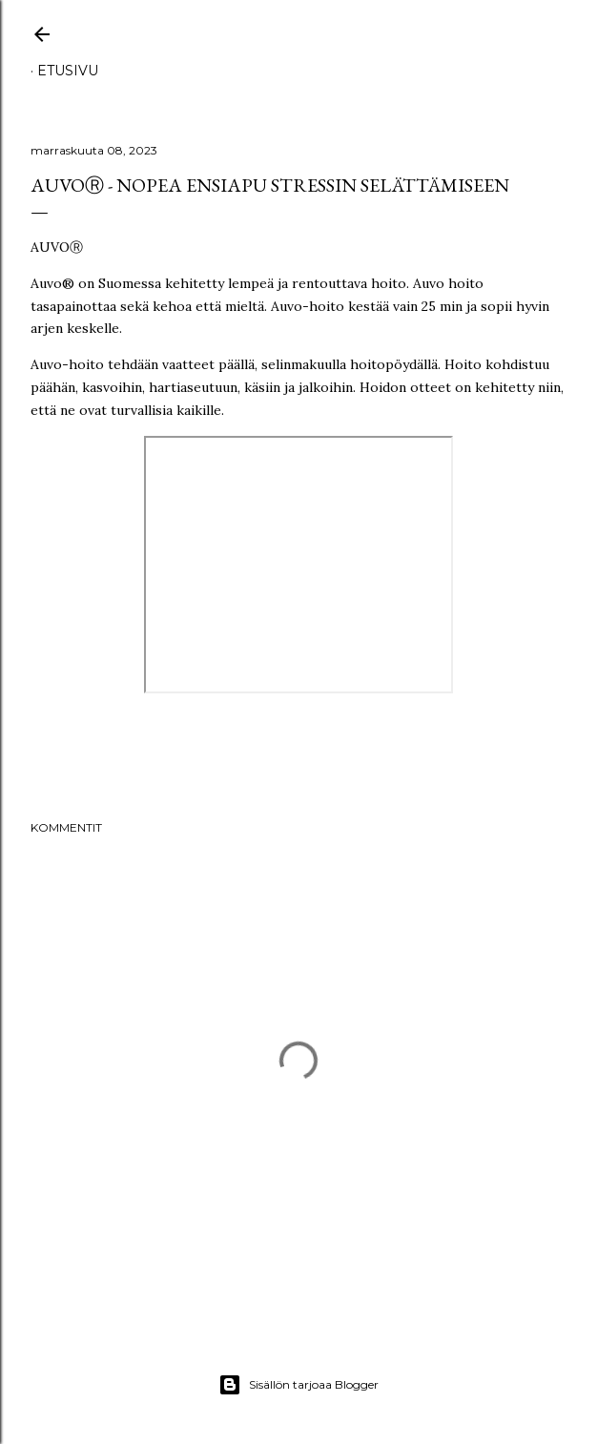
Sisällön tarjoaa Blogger (298, 1384)
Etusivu (67, 70)
